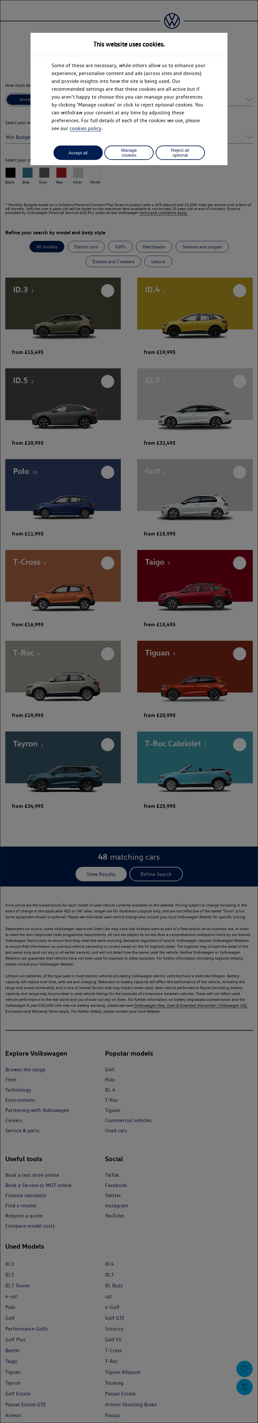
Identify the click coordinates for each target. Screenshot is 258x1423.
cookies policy (85, 128)
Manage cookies (129, 153)
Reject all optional (180, 153)
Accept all (78, 152)
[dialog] (129, 711)
